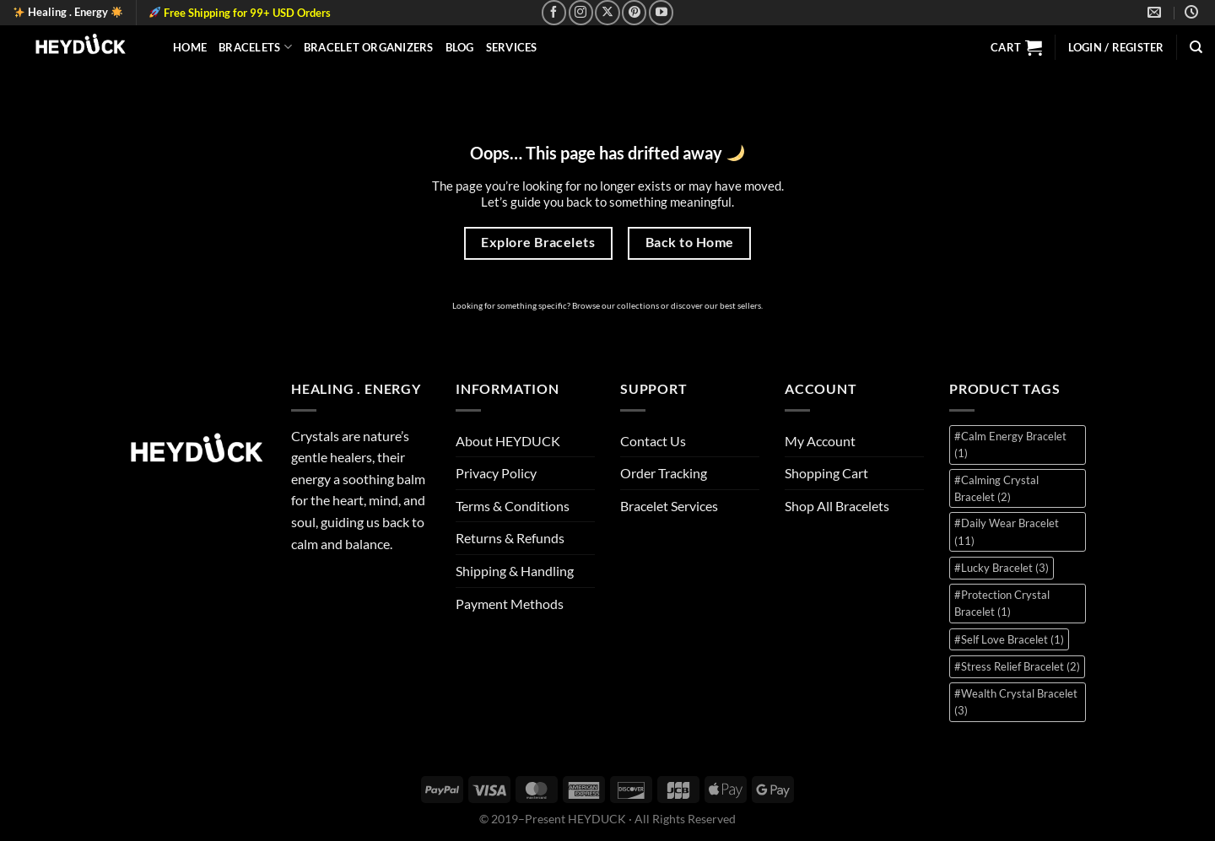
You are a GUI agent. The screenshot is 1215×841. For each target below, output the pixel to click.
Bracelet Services (669, 506)
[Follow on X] (607, 12)
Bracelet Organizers (369, 47)
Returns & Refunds (510, 538)
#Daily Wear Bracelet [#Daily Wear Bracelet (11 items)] (1006, 531)
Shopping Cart (826, 473)
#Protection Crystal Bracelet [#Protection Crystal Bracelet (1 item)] (1002, 603)
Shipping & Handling (515, 571)
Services (511, 47)
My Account (820, 441)
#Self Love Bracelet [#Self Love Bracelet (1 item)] (1009, 639)
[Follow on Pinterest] (634, 12)
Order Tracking (663, 473)
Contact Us (653, 441)
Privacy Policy (496, 473)
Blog (460, 47)
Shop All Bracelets (837, 506)
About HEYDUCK (508, 441)
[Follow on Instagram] (581, 12)
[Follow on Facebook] (554, 12)
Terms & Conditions (513, 506)
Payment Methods (510, 604)
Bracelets (255, 47)
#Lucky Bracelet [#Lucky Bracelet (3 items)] (1001, 567)
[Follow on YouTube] (661, 12)
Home (190, 47)
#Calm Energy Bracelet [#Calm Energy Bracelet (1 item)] (1010, 444)
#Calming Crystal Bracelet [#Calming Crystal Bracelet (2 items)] (996, 488)
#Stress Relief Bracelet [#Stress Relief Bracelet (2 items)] (1017, 666)
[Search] (1196, 47)
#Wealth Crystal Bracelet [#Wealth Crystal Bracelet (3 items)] (1015, 702)
